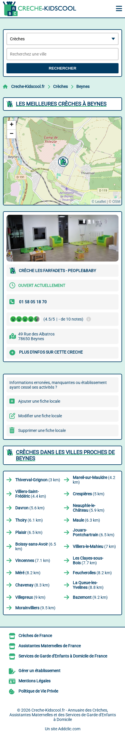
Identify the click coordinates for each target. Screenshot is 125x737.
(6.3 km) (86, 520)
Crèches (60, 86)
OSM (116, 202)
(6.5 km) (29, 532)
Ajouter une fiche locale (39, 401)
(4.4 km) (30, 494)
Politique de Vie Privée (38, 691)
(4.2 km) (94, 480)
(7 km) (94, 546)
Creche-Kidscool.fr (28, 86)
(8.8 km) (88, 585)
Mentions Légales (34, 681)
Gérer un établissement (39, 670)
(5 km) (88, 494)
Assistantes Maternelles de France (49, 645)
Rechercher (62, 68)
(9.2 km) (90, 597)
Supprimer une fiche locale (42, 430)
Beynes (82, 86)
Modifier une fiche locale (40, 416)
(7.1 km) (32, 560)
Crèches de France (35, 635)
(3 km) (37, 480)
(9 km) (30, 597)
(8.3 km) (32, 585)
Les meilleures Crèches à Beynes (61, 104)
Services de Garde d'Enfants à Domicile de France (62, 656)
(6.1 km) (29, 520)
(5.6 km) (30, 508)
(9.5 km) (35, 607)
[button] (62, 161)
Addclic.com (69, 728)
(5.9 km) (88, 508)
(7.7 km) (88, 560)
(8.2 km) (27, 572)
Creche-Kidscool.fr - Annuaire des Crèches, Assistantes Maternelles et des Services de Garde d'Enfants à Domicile (62, 715)
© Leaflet (99, 202)
